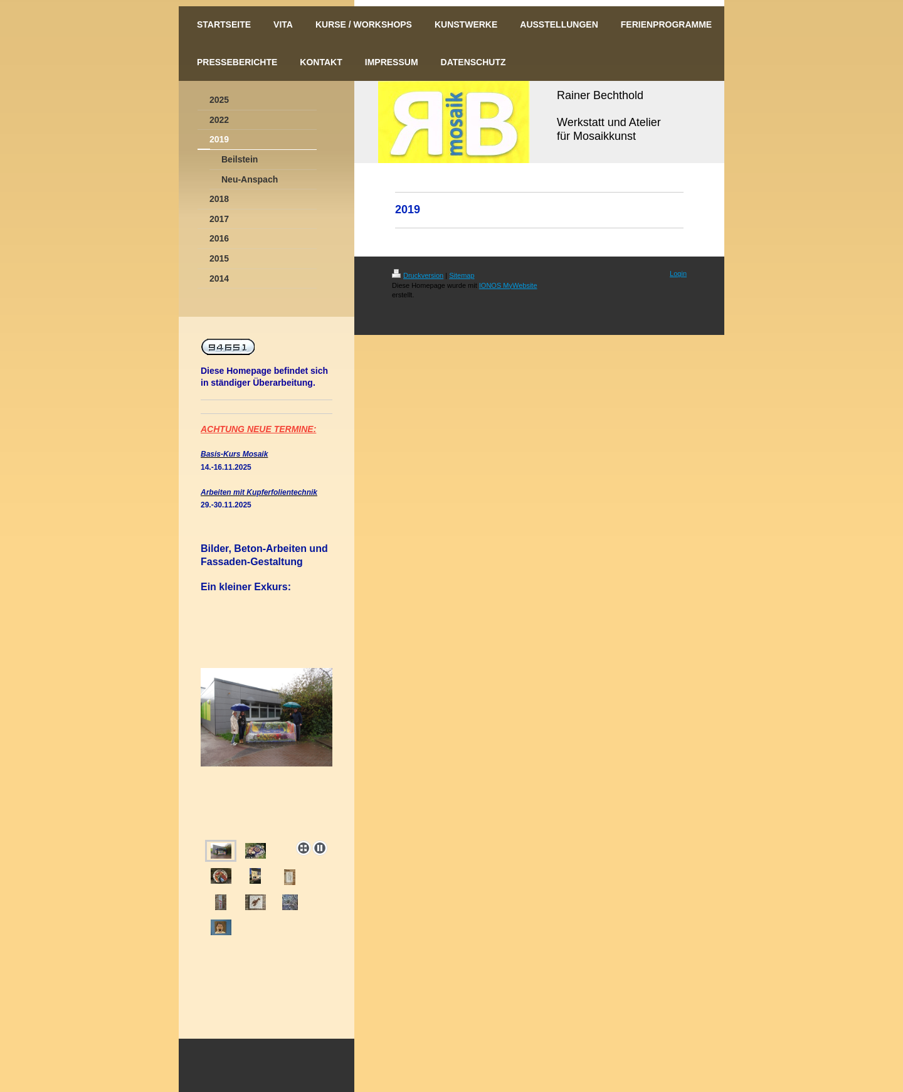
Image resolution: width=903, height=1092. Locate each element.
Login (678, 273)
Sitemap (461, 275)
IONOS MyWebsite (508, 285)
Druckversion (417, 275)
